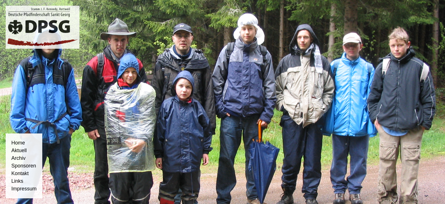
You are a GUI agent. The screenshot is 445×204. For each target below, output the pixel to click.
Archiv (18, 158)
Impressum (24, 189)
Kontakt (20, 173)
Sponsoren (23, 166)
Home (18, 143)
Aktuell (19, 150)
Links (17, 181)
